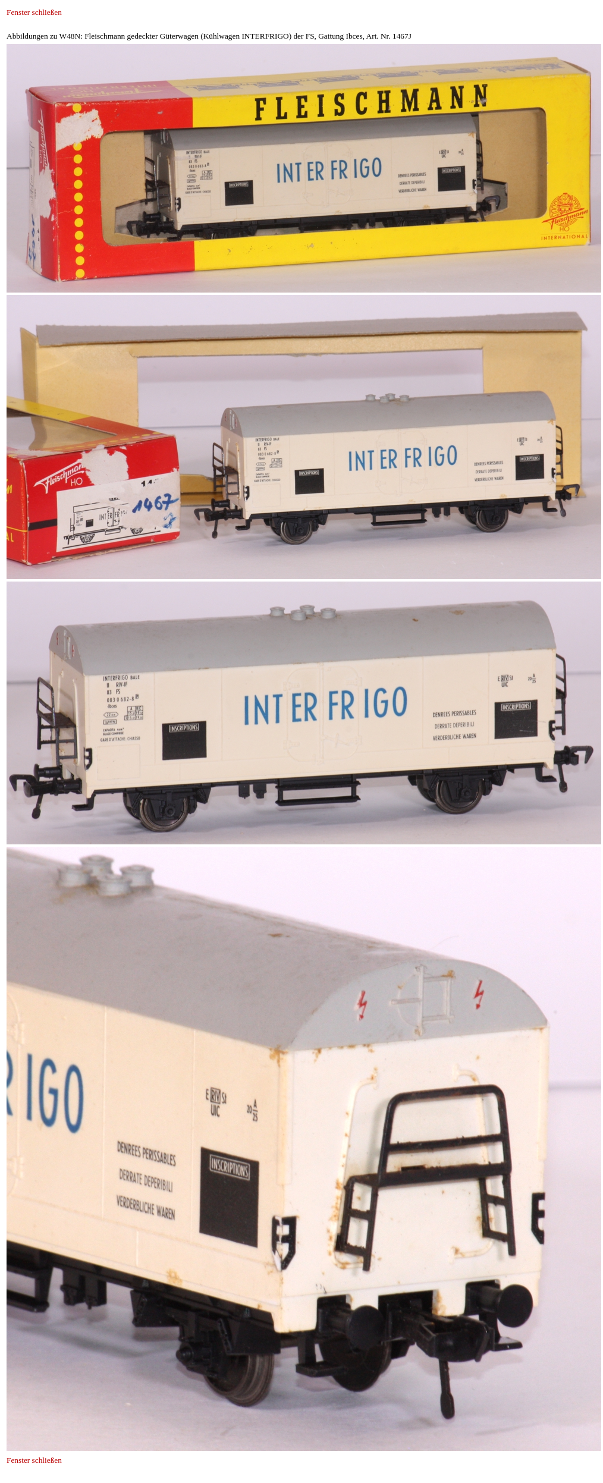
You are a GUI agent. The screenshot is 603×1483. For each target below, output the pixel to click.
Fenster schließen (34, 12)
